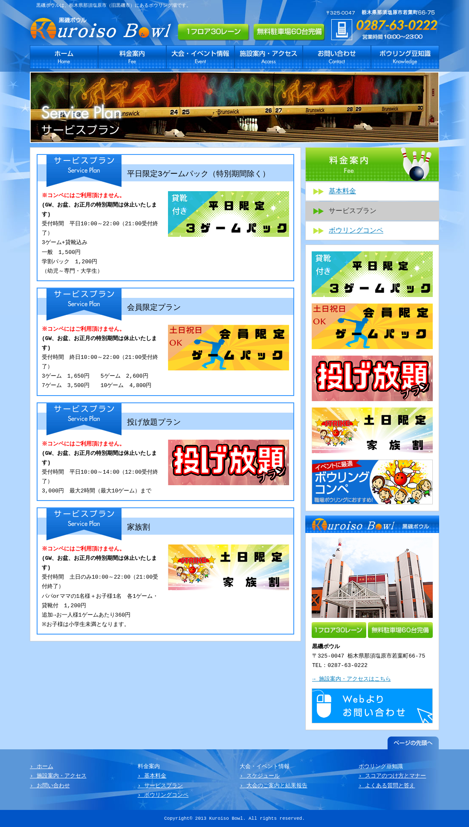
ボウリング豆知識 (405, 57)
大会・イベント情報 (200, 57)
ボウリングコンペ (356, 231)
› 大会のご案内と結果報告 (273, 786)
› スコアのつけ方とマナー (392, 776)
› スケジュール (260, 776)
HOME (64, 57)
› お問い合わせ (50, 786)
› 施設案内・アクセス (58, 776)
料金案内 (132, 57)
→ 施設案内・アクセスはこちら (351, 679)
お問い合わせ (337, 57)
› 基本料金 (152, 776)
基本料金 (342, 191)
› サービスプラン (160, 786)
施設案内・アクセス (268, 57)
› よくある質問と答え (387, 786)
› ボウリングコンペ (163, 795)
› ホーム (41, 767)
